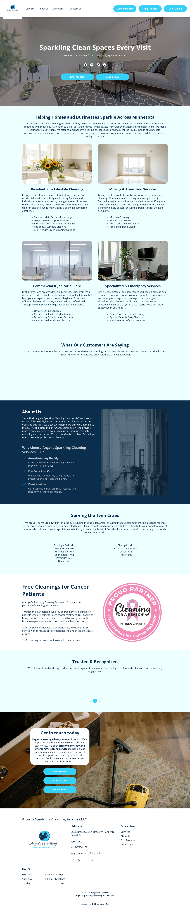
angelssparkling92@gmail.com (88, 853)
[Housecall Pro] (101, 904)
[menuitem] (30, 8)
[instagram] (91, 65)
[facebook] (85, 65)
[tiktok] (98, 65)
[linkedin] (104, 65)
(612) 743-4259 (79, 847)
